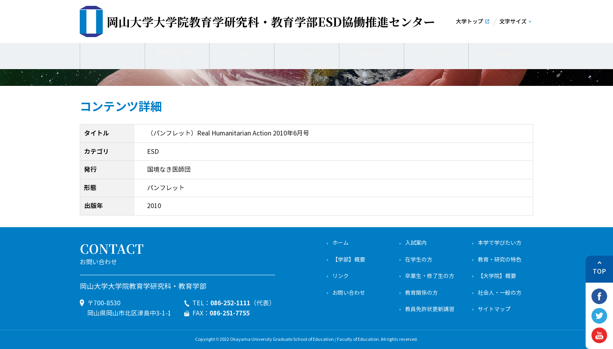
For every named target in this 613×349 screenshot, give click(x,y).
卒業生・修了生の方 (429, 276)
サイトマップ (494, 309)
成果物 (242, 54)
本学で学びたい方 (500, 243)
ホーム (340, 243)
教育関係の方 (421, 293)
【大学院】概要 (497, 276)
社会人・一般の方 (500, 293)
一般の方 (307, 54)
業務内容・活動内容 (177, 54)
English (501, 54)
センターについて (112, 54)
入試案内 (416, 243)
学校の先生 (371, 54)
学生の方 (436, 54)
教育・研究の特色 (500, 259)
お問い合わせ (348, 293)
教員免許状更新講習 (429, 309)
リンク (340, 276)
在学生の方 (418, 259)
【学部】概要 (348, 259)
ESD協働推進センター (271, 21)
